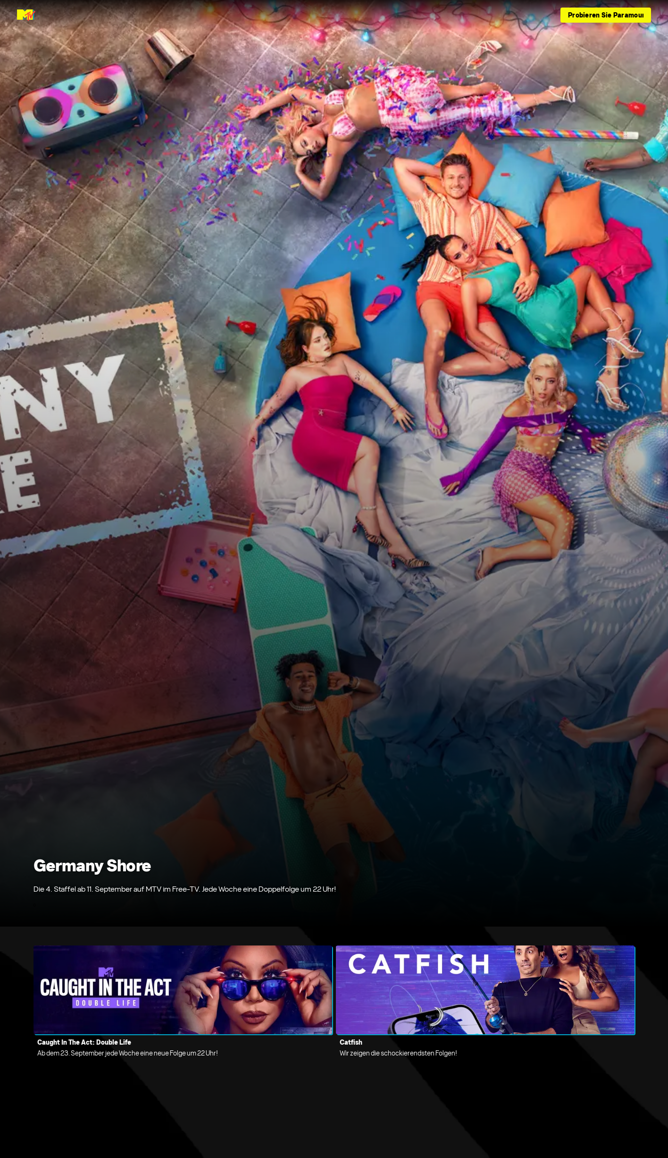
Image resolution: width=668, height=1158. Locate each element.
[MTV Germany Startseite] (26, 15)
